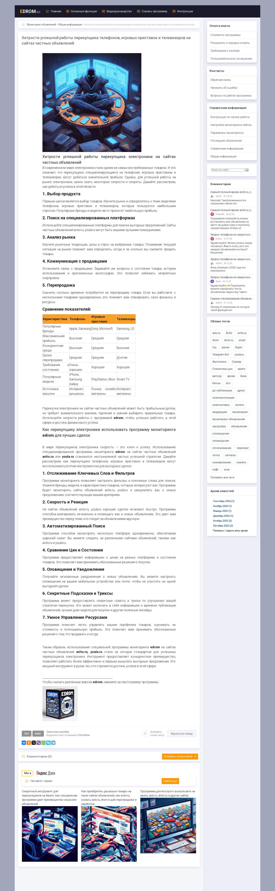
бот (228, 383)
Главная (53, 11)
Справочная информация (226, 148)
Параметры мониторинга (226, 132)
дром (240, 390)
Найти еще (170, 781)
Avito (229, 333)
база (243, 376)
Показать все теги (222, 477)
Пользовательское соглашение (231, 58)
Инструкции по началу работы (230, 117)
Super (238, 347)
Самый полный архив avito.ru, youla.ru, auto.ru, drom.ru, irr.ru (231, 192)
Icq (214, 347)
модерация (219, 412)
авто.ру (217, 376)
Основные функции (81, 11)
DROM (30, 11)
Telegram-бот (220, 354)
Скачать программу (152, 11)
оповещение (220, 433)
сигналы (230, 455)
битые (216, 383)
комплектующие (223, 397)
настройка (219, 426)
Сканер (236, 361)
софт (215, 469)
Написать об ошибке (223, 87)
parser (226, 347)
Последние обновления (226, 140)
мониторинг (240, 412)
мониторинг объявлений (228, 419)
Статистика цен (222, 369)
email (242, 340)
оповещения (220, 440)
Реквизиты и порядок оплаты (230, 43)
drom (215, 340)
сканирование (221, 462)
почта (216, 455)
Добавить (153, 733)
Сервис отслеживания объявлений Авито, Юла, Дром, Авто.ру (231, 298)
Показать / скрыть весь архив (230, 530)
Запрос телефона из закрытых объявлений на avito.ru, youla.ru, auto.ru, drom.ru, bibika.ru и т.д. (231, 234)
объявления (239, 426)
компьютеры (221, 404)
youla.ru (239, 354)
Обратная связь (220, 80)
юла (226, 469)
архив (231, 376)
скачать (241, 462)
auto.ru (216, 333)
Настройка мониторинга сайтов (230, 125)
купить (239, 404)
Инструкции (183, 11)
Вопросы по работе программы (231, 95)
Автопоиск (219, 361)
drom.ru (228, 340)
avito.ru (242, 333)
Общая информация (223, 156)
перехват (243, 448)
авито (241, 369)
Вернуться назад (182, 733)
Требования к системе (225, 50)
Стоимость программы (225, 35)
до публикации (222, 390)
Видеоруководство (117, 11)
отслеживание (221, 448)
